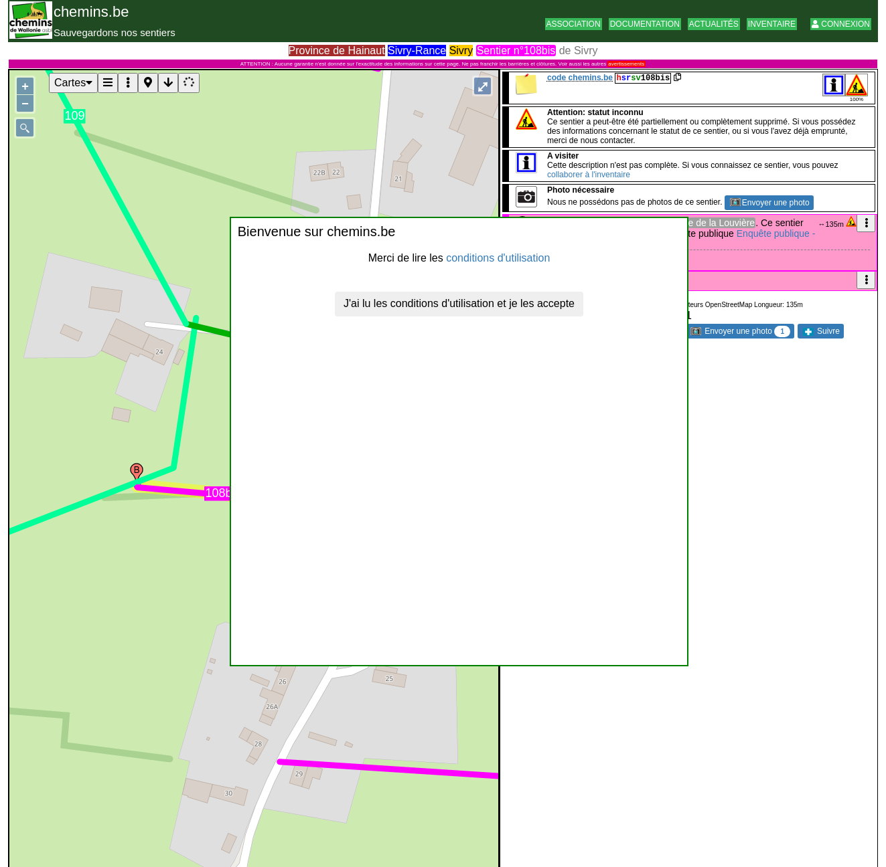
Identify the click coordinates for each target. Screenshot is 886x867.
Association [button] (573, 24)
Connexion (841, 24)
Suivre (821, 331)
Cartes (73, 82)
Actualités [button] (714, 24)
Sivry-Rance (417, 50)
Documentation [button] (645, 24)
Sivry (461, 50)
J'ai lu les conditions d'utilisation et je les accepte (459, 303)
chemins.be (91, 11)
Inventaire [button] (772, 24)
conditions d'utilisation (498, 258)
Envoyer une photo (770, 202)
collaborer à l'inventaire (588, 174)
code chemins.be (580, 77)
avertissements (626, 64)
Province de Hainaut (337, 50)
